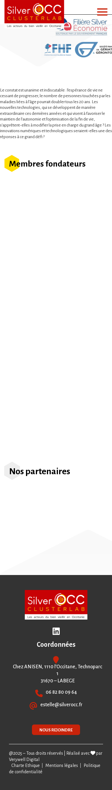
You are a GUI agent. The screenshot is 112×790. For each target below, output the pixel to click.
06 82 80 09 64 (61, 692)
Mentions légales (61, 765)
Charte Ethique (25, 765)
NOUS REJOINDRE (56, 730)
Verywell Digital (24, 759)
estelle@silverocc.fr (61, 704)
